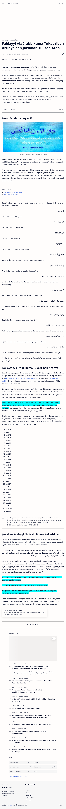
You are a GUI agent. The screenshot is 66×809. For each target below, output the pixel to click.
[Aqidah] (45, 762)
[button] (60, 3)
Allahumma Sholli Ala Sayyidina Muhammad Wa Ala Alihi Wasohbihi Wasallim (32, 682)
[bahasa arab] (21, 705)
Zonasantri (8, 3)
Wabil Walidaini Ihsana (11, 195)
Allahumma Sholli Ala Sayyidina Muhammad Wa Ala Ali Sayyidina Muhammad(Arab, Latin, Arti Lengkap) (31, 716)
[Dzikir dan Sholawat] (21, 771)
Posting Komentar (33, 624)
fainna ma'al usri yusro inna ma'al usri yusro (21, 378)
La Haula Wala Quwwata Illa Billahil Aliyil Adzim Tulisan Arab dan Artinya (34, 700)
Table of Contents (9, 109)
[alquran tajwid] (21, 762)
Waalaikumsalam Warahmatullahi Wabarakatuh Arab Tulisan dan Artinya (34, 751)
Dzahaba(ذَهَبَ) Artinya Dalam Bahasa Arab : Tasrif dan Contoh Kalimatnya (34, 741)
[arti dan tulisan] (23, 664)
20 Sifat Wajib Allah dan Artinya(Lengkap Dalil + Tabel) (31, 724)
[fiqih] (45, 771)
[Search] (63, 3)
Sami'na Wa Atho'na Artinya (13, 192)
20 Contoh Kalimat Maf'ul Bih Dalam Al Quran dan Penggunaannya (29, 732)
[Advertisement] (33, 22)
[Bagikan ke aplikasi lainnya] (30, 59)
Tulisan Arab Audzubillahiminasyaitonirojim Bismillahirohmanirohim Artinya (27, 691)
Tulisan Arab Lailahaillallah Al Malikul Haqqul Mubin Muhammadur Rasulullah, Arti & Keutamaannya (30, 668)
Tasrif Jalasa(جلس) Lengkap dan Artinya (26, 708)
